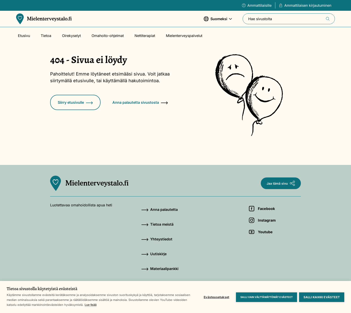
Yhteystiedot (156, 239)
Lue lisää (105, 305)
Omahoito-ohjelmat (108, 35)
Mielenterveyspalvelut (184, 35)
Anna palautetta (159, 209)
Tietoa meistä (157, 224)
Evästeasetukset (216, 297)
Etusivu (24, 35)
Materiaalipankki (159, 268)
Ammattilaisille (257, 5)
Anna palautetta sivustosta (140, 102)
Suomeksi (218, 21)
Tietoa (46, 35)
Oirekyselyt (71, 35)
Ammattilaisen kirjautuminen (305, 5)
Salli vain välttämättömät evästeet (266, 296)
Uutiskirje (154, 253)
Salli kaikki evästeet (322, 297)
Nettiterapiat (145, 35)
